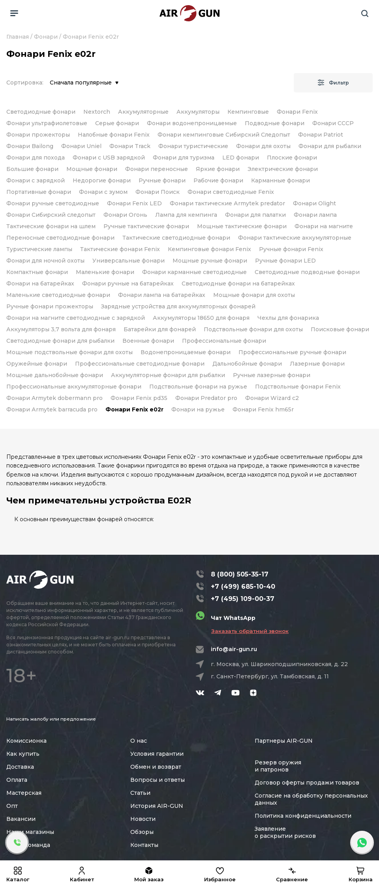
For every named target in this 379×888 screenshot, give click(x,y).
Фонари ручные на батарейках (128, 283)
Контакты (144, 845)
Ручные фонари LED (285, 260)
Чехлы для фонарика (288, 317)
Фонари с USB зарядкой (109, 157)
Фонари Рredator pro (206, 398)
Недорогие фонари (102, 180)
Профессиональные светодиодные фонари (140, 363)
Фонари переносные (156, 169)
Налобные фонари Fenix (114, 134)
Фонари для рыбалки (329, 146)
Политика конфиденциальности (303, 815)
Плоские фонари (292, 157)
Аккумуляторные (143, 111)
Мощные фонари (91, 169)
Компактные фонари (37, 272)
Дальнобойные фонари (247, 363)
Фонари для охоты (263, 146)
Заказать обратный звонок (250, 631)
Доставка (20, 766)
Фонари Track (129, 146)
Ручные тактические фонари (146, 226)
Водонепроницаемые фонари (186, 352)
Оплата (16, 779)
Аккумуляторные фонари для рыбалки (168, 375)
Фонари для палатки (255, 214)
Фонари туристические (193, 146)
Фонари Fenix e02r (134, 409)
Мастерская (23, 792)
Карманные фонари (280, 180)
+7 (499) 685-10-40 (243, 586)
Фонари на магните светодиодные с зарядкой (75, 317)
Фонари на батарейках (40, 283)
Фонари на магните (324, 226)
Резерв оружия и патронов (278, 766)
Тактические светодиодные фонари (176, 237)
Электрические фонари (283, 169)
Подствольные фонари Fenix (298, 386)
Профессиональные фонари (224, 340)
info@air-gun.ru (234, 649)
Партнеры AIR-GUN (284, 740)
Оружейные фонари (36, 363)
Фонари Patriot (320, 134)
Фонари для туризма (183, 157)
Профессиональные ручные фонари (292, 352)
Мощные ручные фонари (210, 260)
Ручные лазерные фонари (271, 375)
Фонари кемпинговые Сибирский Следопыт (224, 134)
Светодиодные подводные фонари (307, 272)
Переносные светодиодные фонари (60, 237)
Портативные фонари (38, 191)
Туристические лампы (39, 249)
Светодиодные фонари (40, 111)
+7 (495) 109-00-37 (242, 599)
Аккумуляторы (198, 111)
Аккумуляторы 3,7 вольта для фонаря (61, 329)
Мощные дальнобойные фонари (54, 375)
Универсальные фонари (128, 260)
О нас (138, 740)
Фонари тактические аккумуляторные (294, 237)
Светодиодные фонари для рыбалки (60, 340)
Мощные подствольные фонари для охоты (69, 352)
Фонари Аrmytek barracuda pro (52, 409)
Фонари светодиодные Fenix (231, 191)
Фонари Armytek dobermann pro (54, 398)
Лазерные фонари (317, 363)
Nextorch (96, 111)
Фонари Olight (314, 203)
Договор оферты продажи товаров (307, 782)
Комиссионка (26, 740)
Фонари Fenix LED (134, 203)
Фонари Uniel (81, 146)
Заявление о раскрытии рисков (285, 832)
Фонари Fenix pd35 (139, 398)
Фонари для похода (35, 157)
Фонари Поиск (157, 191)
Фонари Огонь (125, 214)
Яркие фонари (218, 169)
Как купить (22, 753)
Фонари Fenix (297, 111)
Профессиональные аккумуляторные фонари (73, 386)
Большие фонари (32, 169)
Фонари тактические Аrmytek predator (227, 203)
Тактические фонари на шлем (51, 226)
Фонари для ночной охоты (45, 260)
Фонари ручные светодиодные (52, 203)
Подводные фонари (274, 123)
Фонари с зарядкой (35, 180)
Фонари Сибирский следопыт (51, 214)
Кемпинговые (248, 111)
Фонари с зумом (103, 191)
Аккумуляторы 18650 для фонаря (201, 317)
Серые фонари (117, 123)
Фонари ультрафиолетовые (46, 123)
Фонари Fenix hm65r (263, 409)
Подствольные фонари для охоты (253, 329)
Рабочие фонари (218, 180)
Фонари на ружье (198, 409)
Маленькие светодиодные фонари (58, 295)
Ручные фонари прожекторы (49, 306)
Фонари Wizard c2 (272, 398)
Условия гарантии (157, 753)
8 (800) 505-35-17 (239, 574)
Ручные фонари (162, 180)
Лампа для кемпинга (186, 214)
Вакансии (21, 818)
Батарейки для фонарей (160, 329)
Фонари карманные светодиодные (194, 272)
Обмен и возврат (155, 766)
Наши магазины (30, 831)
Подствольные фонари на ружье (198, 386)
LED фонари (240, 157)
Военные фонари (148, 340)
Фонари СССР (333, 123)
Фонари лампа (315, 214)
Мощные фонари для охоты (254, 295)
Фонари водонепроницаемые (192, 123)
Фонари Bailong (29, 146)
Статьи (140, 792)
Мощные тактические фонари (242, 226)
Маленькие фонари (105, 272)
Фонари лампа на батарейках (161, 295)
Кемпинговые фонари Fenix (209, 249)
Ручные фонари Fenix (291, 249)
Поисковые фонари (340, 329)
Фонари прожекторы (38, 134)
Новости (143, 818)
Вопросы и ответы (157, 779)
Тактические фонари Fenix (120, 249)
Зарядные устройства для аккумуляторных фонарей (178, 306)
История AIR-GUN (156, 805)
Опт (12, 805)
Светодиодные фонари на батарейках (238, 283)
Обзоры (142, 831)
